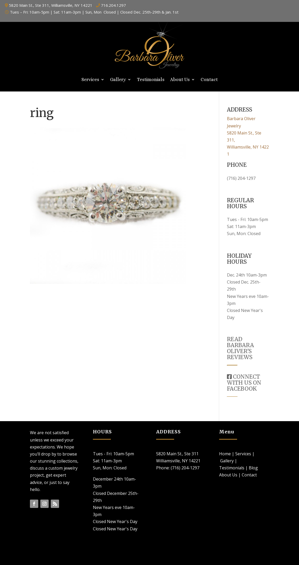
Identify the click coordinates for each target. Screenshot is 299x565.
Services (90, 80)
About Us (180, 80)
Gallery (118, 80)
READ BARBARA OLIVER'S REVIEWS (240, 348)
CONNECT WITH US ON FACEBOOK (244, 382)
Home (225, 454)
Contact (209, 80)
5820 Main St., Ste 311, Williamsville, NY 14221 (50, 5)
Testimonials (150, 80)
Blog (253, 468)
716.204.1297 (113, 5)
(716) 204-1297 (241, 178)
